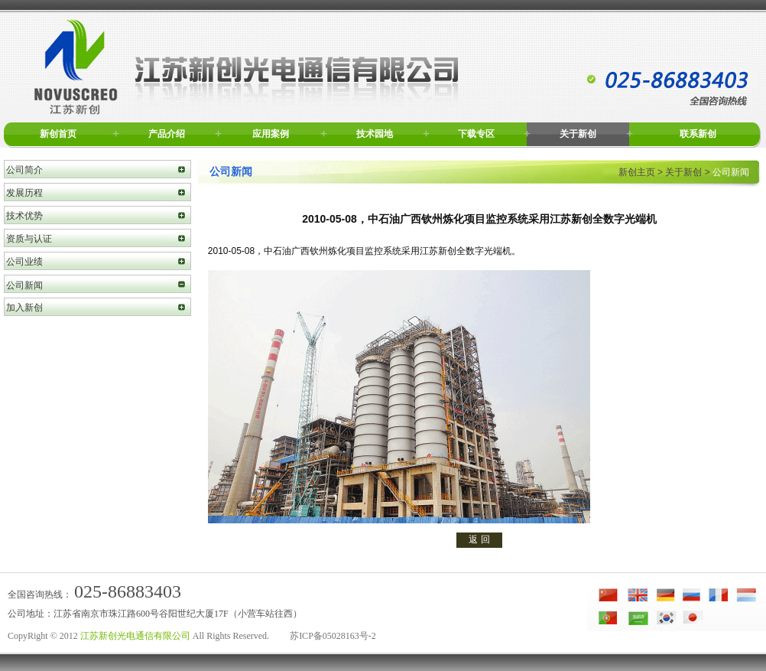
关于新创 (578, 134)
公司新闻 (24, 285)
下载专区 (476, 134)
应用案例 (270, 134)
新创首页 (58, 134)
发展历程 (24, 192)
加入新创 (24, 307)
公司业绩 (24, 261)
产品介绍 (166, 134)
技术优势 (24, 215)
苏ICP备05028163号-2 (333, 635)
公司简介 (24, 169)
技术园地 (374, 134)
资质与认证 (29, 238)
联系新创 (698, 134)
